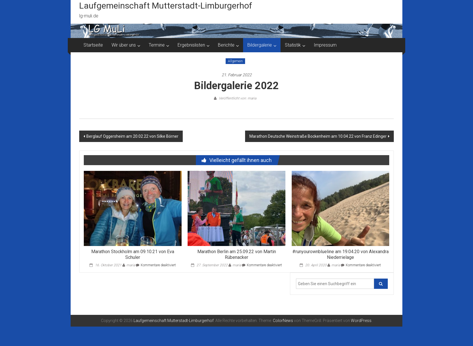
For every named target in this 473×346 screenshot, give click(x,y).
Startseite (93, 45)
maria (130, 265)
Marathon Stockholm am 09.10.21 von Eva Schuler (132, 254)
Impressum (325, 45)
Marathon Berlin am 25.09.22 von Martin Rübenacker (236, 254)
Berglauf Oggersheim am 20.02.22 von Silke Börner (132, 136)
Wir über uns (124, 45)
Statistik (293, 45)
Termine (157, 45)
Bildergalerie (259, 45)
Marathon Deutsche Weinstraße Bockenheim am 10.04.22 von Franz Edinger (318, 136)
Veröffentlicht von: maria (237, 98)
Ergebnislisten (191, 45)
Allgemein (235, 61)
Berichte (226, 45)
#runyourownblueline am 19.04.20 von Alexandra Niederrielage (340, 254)
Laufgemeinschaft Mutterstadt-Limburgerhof (165, 6)
